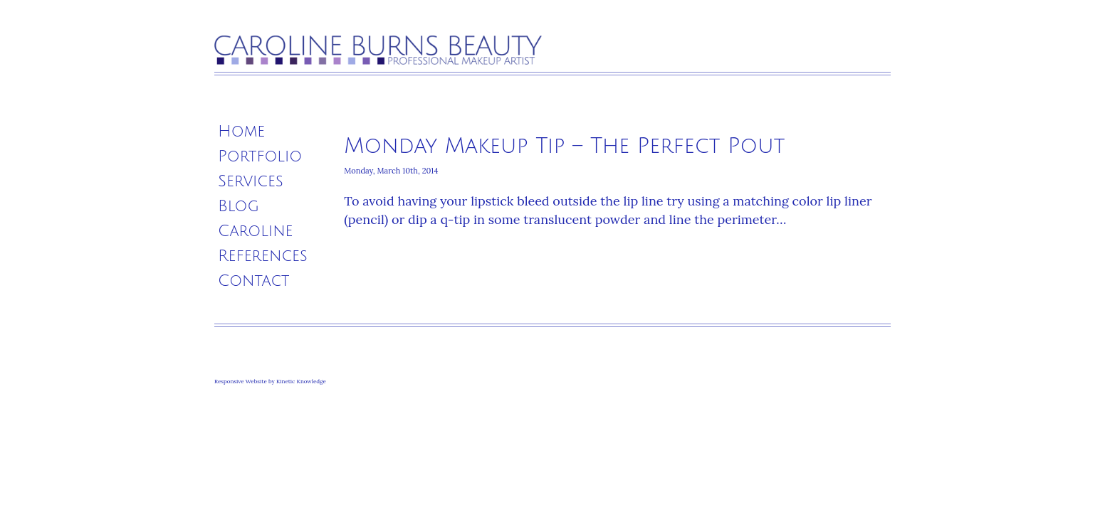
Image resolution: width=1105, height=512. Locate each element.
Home (241, 131)
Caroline (255, 231)
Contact (254, 280)
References (263, 256)
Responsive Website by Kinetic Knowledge (270, 381)
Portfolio (260, 156)
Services (250, 181)
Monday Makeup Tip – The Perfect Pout (564, 146)
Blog (238, 206)
